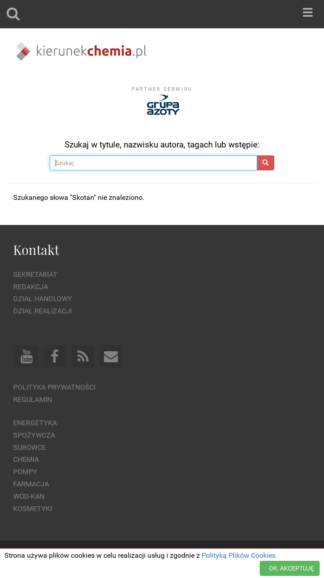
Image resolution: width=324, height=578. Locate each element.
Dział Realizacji (42, 311)
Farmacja (31, 484)
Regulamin (32, 399)
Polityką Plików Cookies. (239, 555)
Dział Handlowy (42, 299)
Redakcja (30, 287)
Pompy (25, 472)
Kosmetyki (32, 508)
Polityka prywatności (54, 387)
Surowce (29, 447)
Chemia (26, 459)
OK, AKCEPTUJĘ (291, 568)
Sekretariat (35, 274)
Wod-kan (28, 496)
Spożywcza (34, 435)
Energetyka (35, 423)
